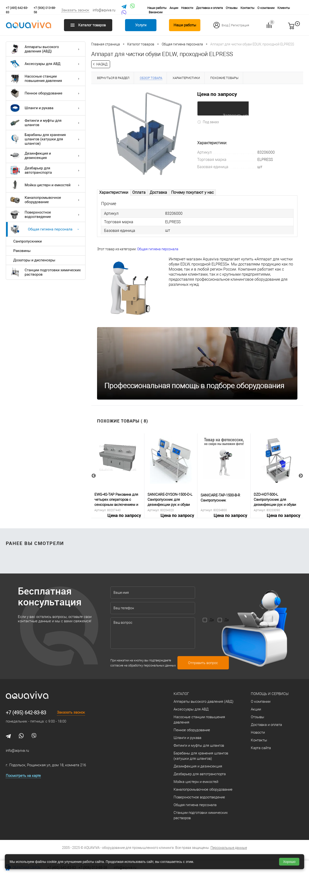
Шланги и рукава (46, 108)
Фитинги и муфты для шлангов (46, 123)
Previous (93, 475)
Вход (225, 25)
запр (299, 28)
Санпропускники (27, 241)
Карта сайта (261, 748)
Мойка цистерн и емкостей (46, 185)
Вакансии (155, 12)
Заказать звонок (75, 10)
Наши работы (157, 8)
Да (212, 620)
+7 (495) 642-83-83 (26, 713)
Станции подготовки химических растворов (45, 272)
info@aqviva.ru (104, 10)
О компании (265, 8)
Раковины (22, 251)
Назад (101, 64)
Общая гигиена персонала (46, 229)
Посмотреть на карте (23, 776)
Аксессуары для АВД (46, 64)
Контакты (247, 8)
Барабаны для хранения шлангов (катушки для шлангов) (46, 139)
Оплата (139, 192)
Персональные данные (229, 848)
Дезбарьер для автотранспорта (46, 170)
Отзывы (232, 8)
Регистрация (240, 25)
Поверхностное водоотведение (46, 214)
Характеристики (113, 192)
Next (300, 475)
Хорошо (289, 862)
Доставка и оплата (209, 8)
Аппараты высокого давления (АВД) (46, 49)
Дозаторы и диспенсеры (34, 260)
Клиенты (283, 8)
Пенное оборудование (46, 93)
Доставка (158, 192)
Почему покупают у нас (192, 192)
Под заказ (208, 122)
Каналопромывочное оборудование (46, 200)
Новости (187, 8)
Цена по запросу (217, 94)
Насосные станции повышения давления (46, 78)
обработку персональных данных (152, 665)
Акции (173, 8)
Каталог (181, 694)
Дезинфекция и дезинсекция (46, 155)
